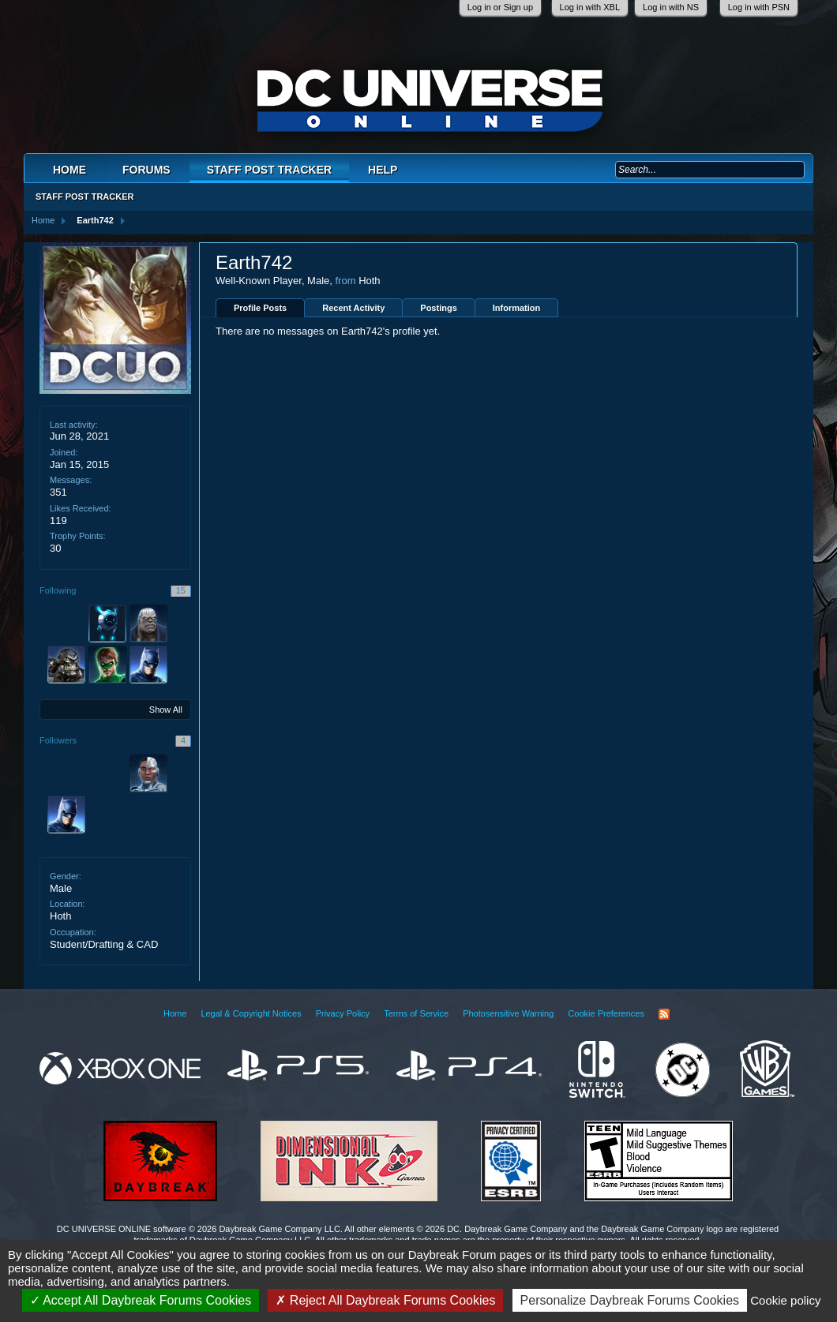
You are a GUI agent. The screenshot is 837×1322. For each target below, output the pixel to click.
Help (382, 169)
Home (69, 169)
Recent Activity (353, 308)
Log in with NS (671, 7)
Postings (438, 308)
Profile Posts (260, 308)
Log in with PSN (759, 7)
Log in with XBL (590, 7)
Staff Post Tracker (269, 169)
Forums (146, 169)
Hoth (60, 916)
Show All (165, 709)
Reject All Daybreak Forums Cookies (385, 1300)
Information (517, 308)
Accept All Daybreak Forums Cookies (141, 1300)
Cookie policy (785, 1300)
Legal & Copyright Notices (251, 1013)
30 (55, 548)
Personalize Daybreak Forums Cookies (629, 1300)
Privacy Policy (343, 1013)
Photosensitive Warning (508, 1013)
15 (181, 590)
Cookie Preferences (606, 1013)
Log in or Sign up (500, 7)
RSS (664, 1014)
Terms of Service (416, 1013)
